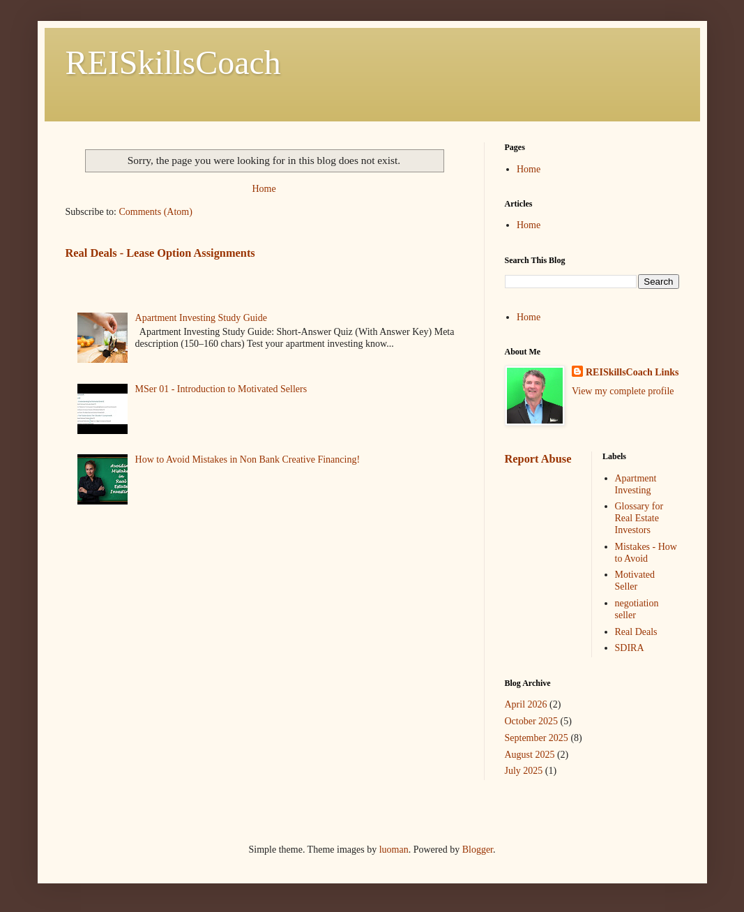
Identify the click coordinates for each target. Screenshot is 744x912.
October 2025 (532, 721)
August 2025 (530, 754)
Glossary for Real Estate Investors (639, 518)
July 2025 (524, 770)
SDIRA (629, 648)
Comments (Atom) (155, 212)
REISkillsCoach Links (632, 372)
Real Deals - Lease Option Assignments (160, 253)
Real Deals (636, 632)
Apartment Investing (636, 484)
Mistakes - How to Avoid (646, 552)
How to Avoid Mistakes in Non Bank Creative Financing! (247, 459)
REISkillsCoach (173, 62)
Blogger (477, 849)
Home (263, 189)
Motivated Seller (635, 580)
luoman (394, 849)
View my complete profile (623, 391)
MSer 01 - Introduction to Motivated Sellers (221, 389)
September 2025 (536, 738)
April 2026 (526, 704)
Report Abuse (538, 458)
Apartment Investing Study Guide (201, 318)
